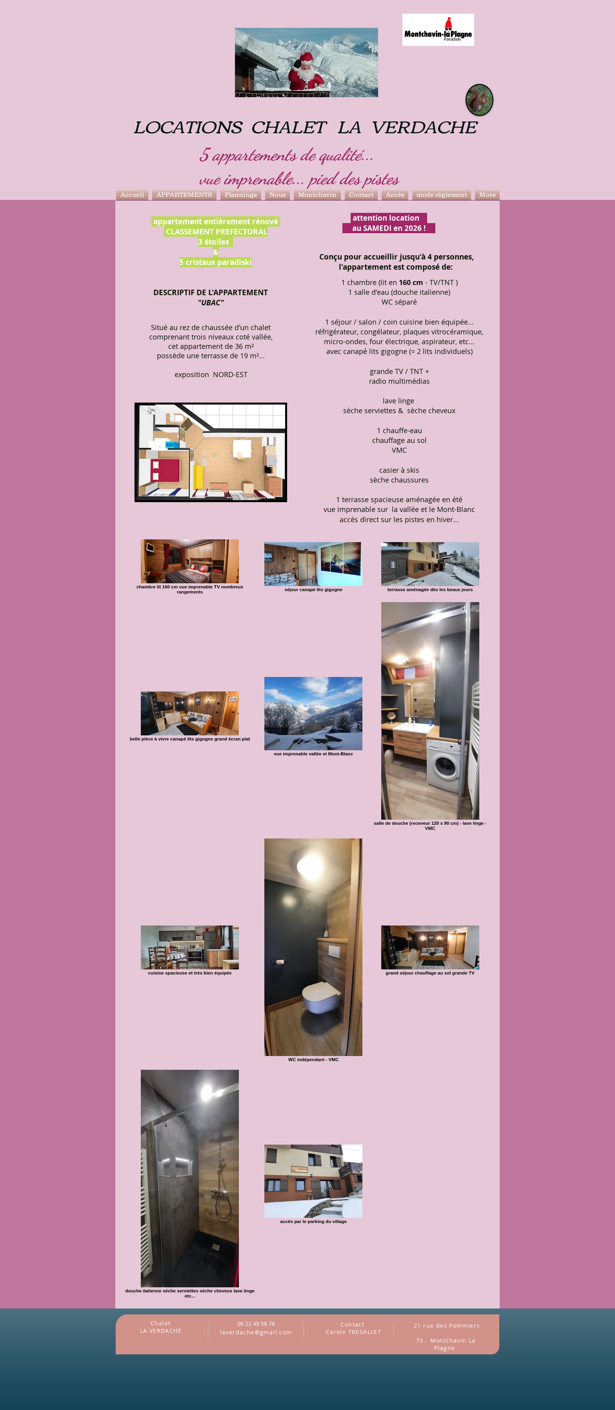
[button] (184, 194)
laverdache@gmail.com (256, 1332)
